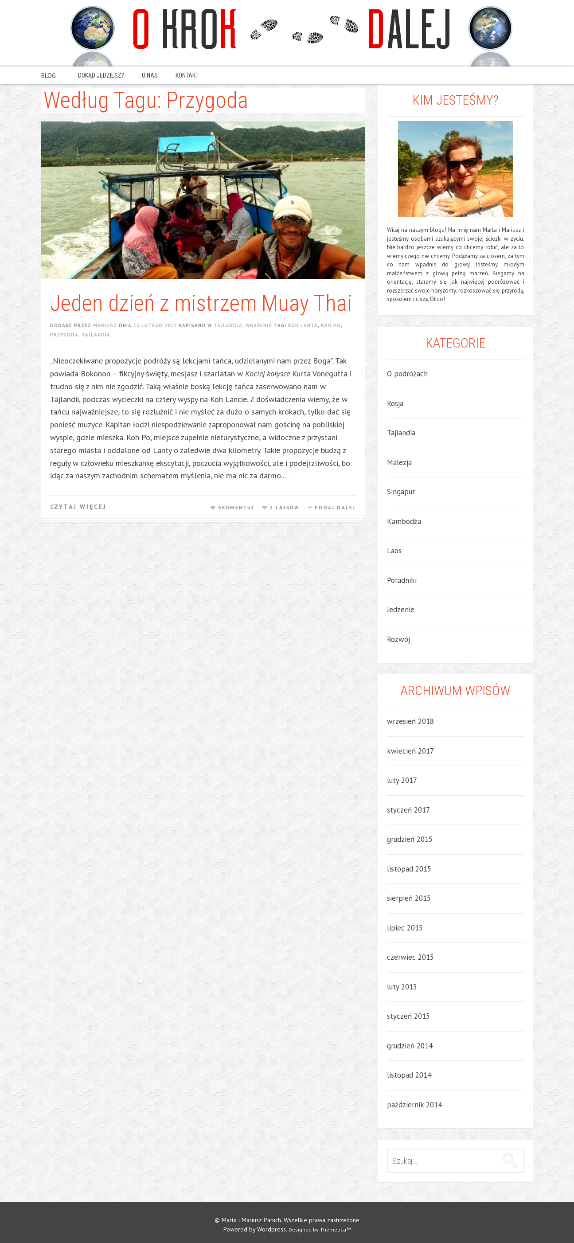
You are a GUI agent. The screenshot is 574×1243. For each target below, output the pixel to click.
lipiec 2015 (405, 928)
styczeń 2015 (408, 1016)
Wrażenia (259, 325)
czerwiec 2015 (410, 957)
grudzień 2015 (410, 839)
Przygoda (64, 335)
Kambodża (404, 521)
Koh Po (331, 325)
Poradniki (402, 580)
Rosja (395, 403)
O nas (150, 75)
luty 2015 (402, 987)
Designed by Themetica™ (320, 1229)
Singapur (401, 491)
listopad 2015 (409, 869)
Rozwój (398, 639)
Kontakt (187, 75)
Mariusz (105, 325)
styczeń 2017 (408, 810)
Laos (394, 550)
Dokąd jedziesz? (101, 75)
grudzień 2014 (410, 1046)
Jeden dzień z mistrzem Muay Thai (201, 303)
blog (48, 76)
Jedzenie (400, 609)
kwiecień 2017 (410, 751)
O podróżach (407, 374)
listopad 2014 (409, 1075)
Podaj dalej (335, 507)
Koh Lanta (303, 325)
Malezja (399, 462)
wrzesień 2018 (410, 721)
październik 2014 (414, 1105)
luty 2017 (402, 780)
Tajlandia (228, 325)
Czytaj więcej (78, 507)
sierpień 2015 (409, 898)
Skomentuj (236, 507)
